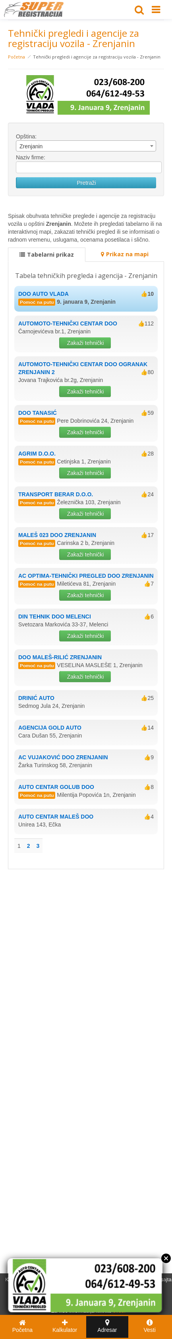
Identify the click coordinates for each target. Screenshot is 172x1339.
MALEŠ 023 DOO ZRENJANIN (57, 535)
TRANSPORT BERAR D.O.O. (55, 494)
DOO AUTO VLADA (43, 294)
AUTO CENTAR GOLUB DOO (56, 787)
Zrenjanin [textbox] (31, 146)
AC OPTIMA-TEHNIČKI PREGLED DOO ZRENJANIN (86, 576)
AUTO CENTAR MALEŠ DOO (55, 816)
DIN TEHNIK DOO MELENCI (54, 616)
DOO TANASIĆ (37, 413)
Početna (16, 57)
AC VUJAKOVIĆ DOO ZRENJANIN (63, 757)
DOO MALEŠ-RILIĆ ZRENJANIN (60, 657)
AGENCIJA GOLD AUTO (49, 727)
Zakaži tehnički (85, 343)
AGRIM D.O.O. (37, 453)
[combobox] (86, 145)
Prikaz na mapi (125, 254)
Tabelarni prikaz (46, 254)
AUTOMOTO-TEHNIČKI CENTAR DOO (67, 323)
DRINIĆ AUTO (36, 698)
